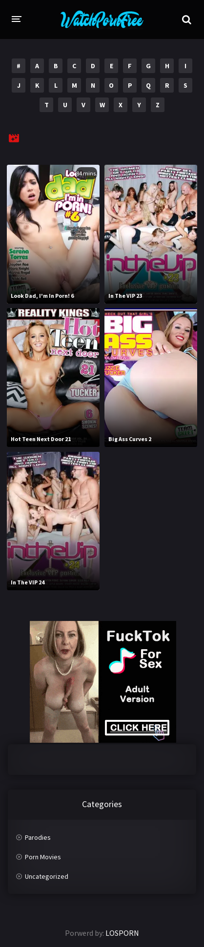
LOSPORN (122, 933)
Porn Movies (43, 856)
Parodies (38, 837)
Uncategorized (46, 876)
